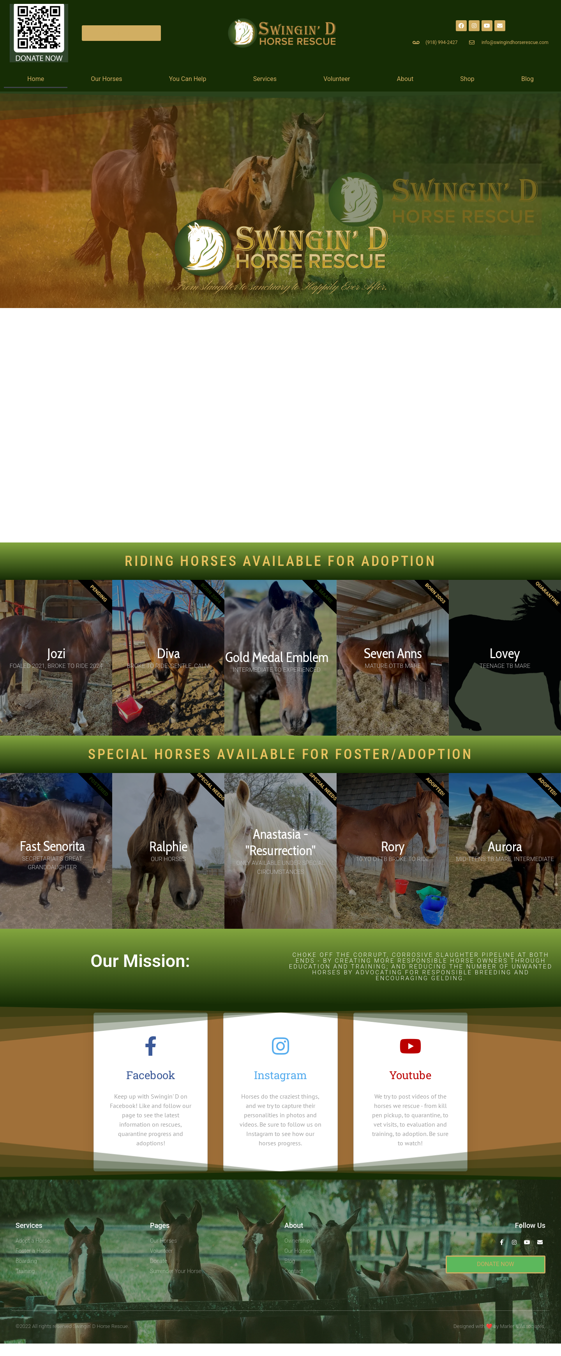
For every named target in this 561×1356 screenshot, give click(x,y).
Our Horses (106, 79)
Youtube (410, 1075)
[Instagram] (280, 1046)
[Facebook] (151, 1046)
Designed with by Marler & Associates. (499, 1326)
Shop (467, 79)
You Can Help (187, 79)
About (405, 79)
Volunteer (336, 79)
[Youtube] (410, 1046)
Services (265, 79)
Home (35, 79)
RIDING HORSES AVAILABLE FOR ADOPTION (280, 561)
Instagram (280, 1075)
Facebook (150, 1075)
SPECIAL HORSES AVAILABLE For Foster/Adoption (280, 754)
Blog (527, 79)
